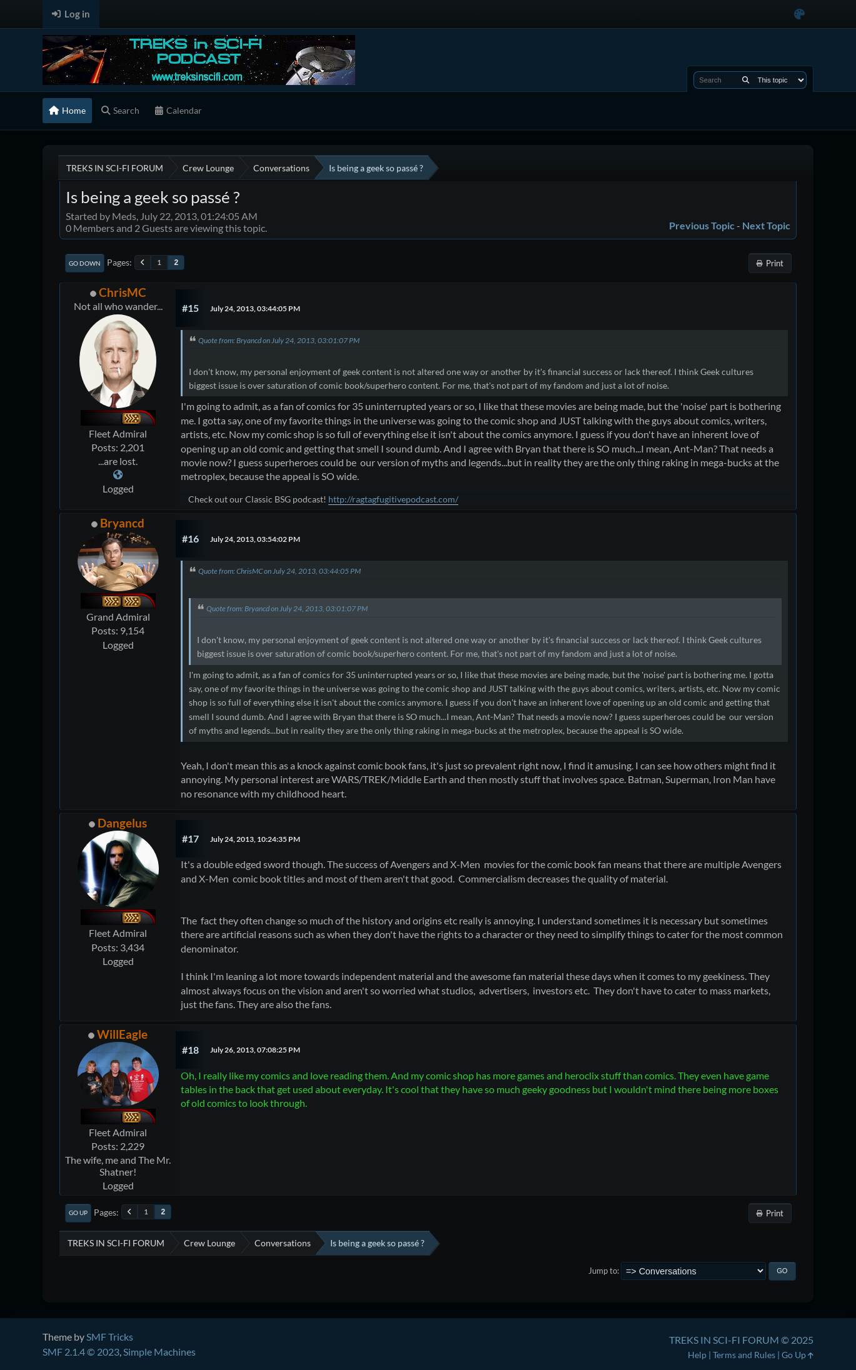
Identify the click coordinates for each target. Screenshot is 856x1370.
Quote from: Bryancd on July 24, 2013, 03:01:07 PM (279, 340)
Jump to (602, 1271)
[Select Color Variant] (799, 14)
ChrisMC (122, 292)
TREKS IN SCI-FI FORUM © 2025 (741, 1340)
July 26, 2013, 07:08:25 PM (255, 1050)
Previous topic (702, 225)
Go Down (85, 263)
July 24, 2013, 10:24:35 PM (255, 839)
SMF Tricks (109, 1336)
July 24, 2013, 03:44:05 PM (255, 308)
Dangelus (122, 823)
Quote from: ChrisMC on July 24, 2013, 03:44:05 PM (279, 571)
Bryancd (122, 523)
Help (697, 1354)
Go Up (78, 1212)
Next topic (766, 225)
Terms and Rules (744, 1354)
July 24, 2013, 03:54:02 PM (255, 539)
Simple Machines (159, 1352)
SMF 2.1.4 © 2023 (81, 1352)
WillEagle (122, 1034)
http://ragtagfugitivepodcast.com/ (393, 499)
